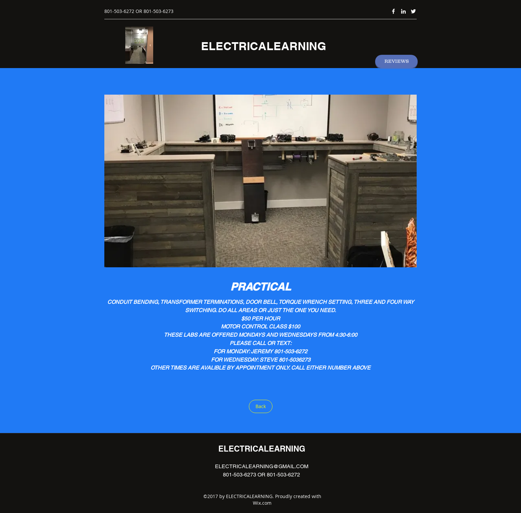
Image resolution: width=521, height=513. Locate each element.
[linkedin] (403, 11)
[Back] (260, 406)
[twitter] (413, 11)
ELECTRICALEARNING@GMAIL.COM (261, 466)
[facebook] (393, 11)
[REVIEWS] (396, 61)
